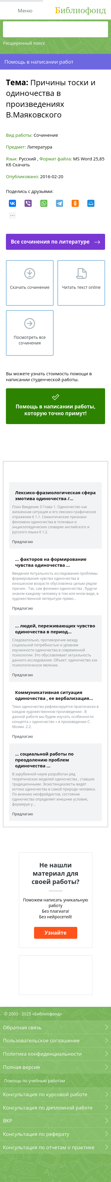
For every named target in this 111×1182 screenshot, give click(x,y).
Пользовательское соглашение (41, 1040)
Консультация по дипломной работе (48, 1107)
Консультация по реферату (36, 1134)
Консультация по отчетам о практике (48, 1147)
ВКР (7, 1120)
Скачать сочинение (29, 287)
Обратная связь (22, 1027)
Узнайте (56, 932)
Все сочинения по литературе (50, 241)
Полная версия (21, 1067)
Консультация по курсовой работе (45, 1094)
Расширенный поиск (24, 43)
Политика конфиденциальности (42, 1053)
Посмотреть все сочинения (30, 340)
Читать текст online (81, 287)
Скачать (21, 165)
